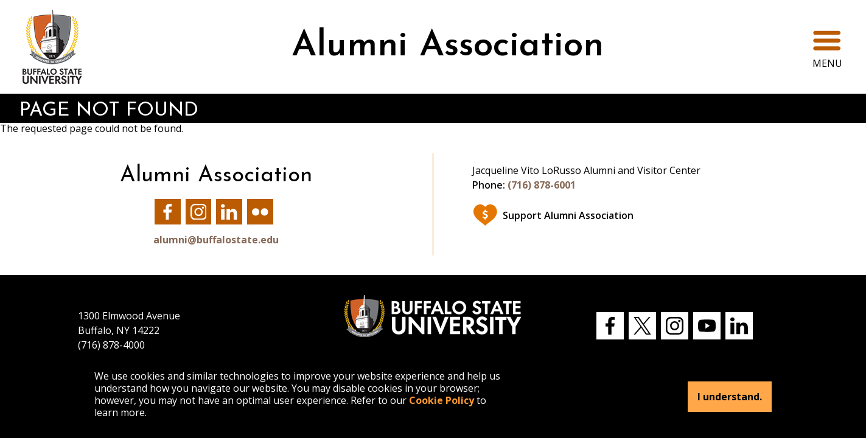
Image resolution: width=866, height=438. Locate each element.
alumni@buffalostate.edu (216, 239)
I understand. (729, 396)
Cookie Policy (441, 400)
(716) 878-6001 (542, 185)
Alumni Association (448, 46)
